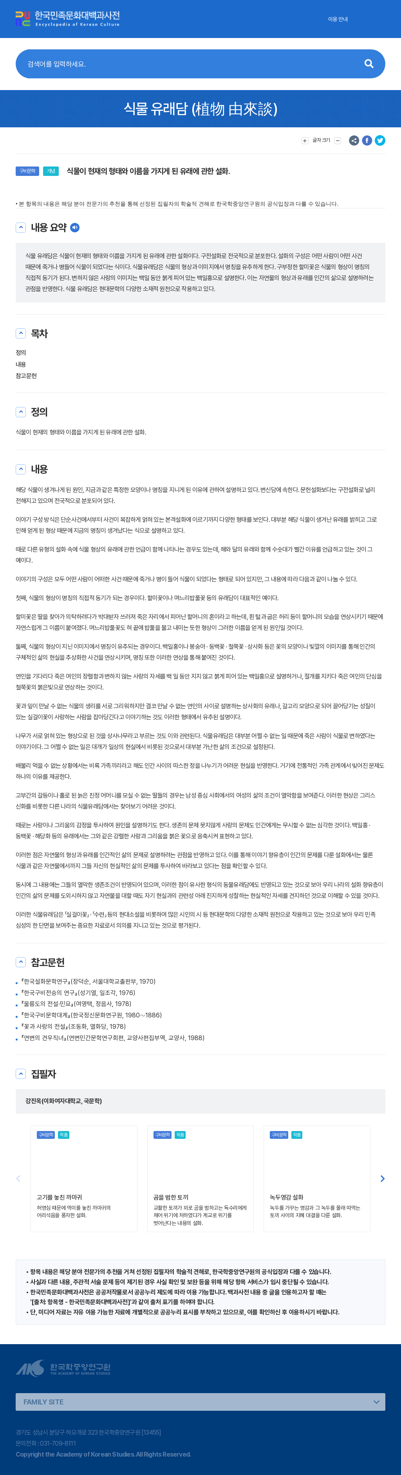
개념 (51, 171)
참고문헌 (26, 376)
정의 (21, 353)
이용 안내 (337, 19)
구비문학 (27, 171)
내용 (21, 364)
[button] (382, 1179)
